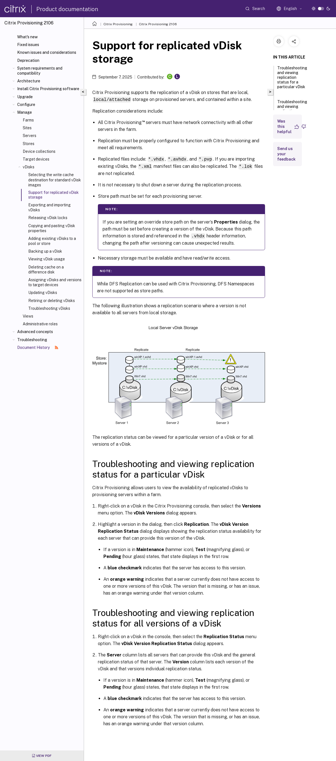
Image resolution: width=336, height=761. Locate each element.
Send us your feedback (286, 153)
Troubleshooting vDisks (49, 308)
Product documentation (67, 9)
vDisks (28, 167)
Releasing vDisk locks (47, 217)
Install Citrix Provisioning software (48, 89)
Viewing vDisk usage (46, 259)
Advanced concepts (35, 331)
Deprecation (28, 60)
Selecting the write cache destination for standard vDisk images (54, 180)
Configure (26, 104)
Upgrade (25, 97)
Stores (28, 143)
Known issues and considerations (46, 52)
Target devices (36, 159)
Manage (24, 112)
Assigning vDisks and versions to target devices (55, 282)
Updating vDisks (42, 292)
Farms (28, 120)
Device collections (39, 151)
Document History (37, 347)
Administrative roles (40, 324)
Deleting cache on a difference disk (46, 269)
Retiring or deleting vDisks (51, 300)
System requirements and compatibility (39, 70)
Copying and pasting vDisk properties (51, 228)
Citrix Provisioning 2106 (158, 24)
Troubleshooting (32, 340)
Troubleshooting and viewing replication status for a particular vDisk (292, 80)
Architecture (28, 81)
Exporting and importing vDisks (49, 207)
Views (28, 316)
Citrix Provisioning (118, 24)
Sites (27, 128)
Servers (29, 135)
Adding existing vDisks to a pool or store (52, 241)
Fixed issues (28, 44)
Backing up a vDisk (45, 251)
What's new (27, 37)
